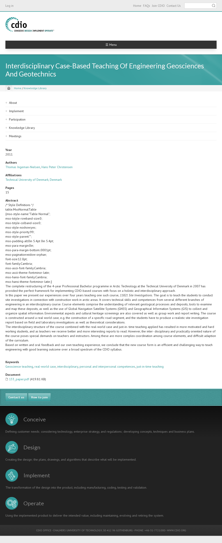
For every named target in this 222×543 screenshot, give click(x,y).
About (13, 103)
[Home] (8, 88)
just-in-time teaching (150, 366)
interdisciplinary (67, 366)
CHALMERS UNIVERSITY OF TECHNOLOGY (77, 530)
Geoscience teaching (19, 366)
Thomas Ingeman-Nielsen (22, 167)
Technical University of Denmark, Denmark (33, 180)
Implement (16, 111)
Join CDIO (158, 6)
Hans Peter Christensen (57, 167)
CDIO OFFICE (43, 530)
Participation (17, 119)
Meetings (15, 136)
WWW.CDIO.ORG (176, 530)
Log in (9, 6)
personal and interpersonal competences (107, 366)
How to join (39, 397)
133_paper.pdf (19, 379)
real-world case (45, 366)
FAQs (146, 6)
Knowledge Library (35, 88)
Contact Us (174, 6)
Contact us (16, 397)
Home (137, 6)
